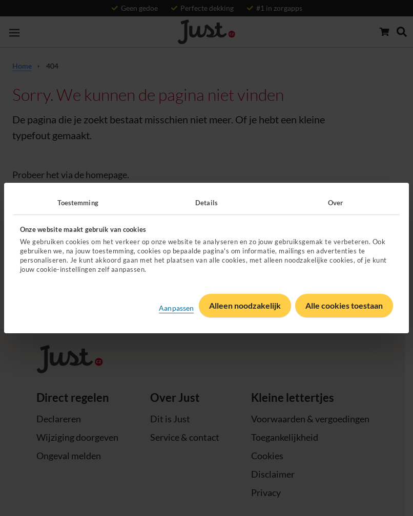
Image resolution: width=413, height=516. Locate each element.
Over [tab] (335, 203)
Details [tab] (206, 203)
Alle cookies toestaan (344, 305)
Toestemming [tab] (77, 203)
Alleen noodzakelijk (245, 305)
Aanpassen (176, 308)
